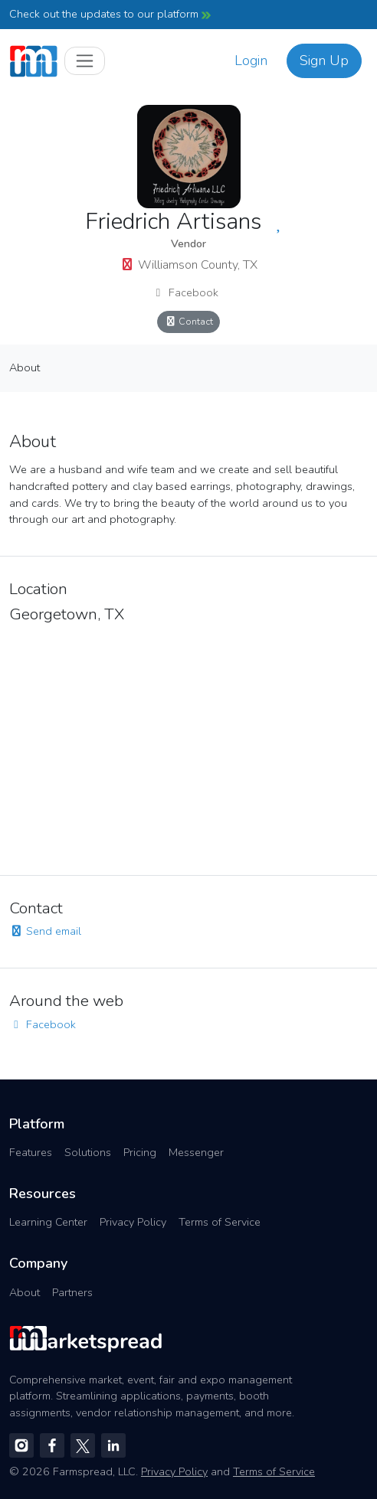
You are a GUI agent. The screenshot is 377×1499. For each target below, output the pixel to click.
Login (250, 60)
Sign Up (324, 60)
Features (30, 1152)
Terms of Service (220, 1222)
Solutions (87, 1152)
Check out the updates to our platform (110, 13)
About (24, 367)
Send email (45, 931)
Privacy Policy (133, 1222)
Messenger (196, 1152)
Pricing (139, 1152)
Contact (188, 321)
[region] (188, 745)
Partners (72, 1292)
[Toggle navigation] (84, 61)
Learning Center (48, 1222)
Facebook (185, 292)
